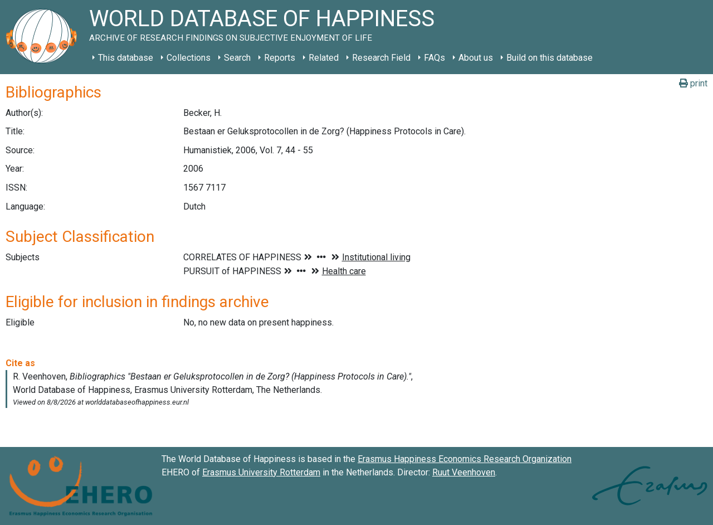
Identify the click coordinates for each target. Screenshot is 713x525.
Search (237, 57)
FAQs (434, 57)
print (693, 83)
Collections (189, 57)
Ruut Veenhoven (463, 472)
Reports (279, 57)
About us (475, 57)
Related (324, 57)
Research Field (381, 57)
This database (125, 57)
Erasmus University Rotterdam (261, 472)
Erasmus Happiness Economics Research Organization (465, 459)
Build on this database (549, 57)
